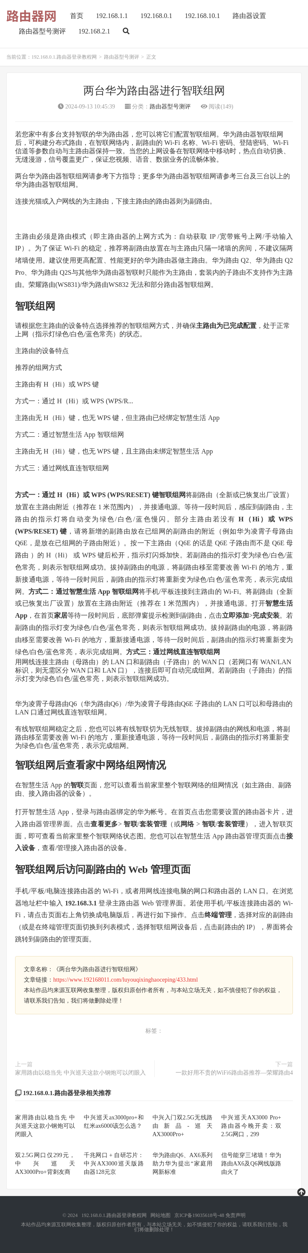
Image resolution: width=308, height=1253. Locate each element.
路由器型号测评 (42, 31)
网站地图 (160, 1215)
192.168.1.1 (112, 15)
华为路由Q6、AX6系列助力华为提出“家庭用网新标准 (182, 1163)
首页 (76, 15)
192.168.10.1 (202, 15)
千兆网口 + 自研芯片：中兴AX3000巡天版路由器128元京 (114, 1163)
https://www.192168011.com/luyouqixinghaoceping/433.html (125, 980)
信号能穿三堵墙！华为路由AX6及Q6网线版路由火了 (251, 1163)
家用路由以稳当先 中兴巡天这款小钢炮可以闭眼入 (80, 1073)
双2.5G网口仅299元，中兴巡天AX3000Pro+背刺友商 (45, 1163)
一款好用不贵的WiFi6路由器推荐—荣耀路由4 (234, 1073)
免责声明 (235, 1215)
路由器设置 (249, 15)
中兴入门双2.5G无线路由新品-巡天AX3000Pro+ (182, 1125)
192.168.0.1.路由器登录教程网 (64, 57)
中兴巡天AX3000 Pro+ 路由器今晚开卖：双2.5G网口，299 (251, 1125)
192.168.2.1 (94, 31)
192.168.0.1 (156, 15)
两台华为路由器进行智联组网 (154, 91)
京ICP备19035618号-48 (199, 1215)
